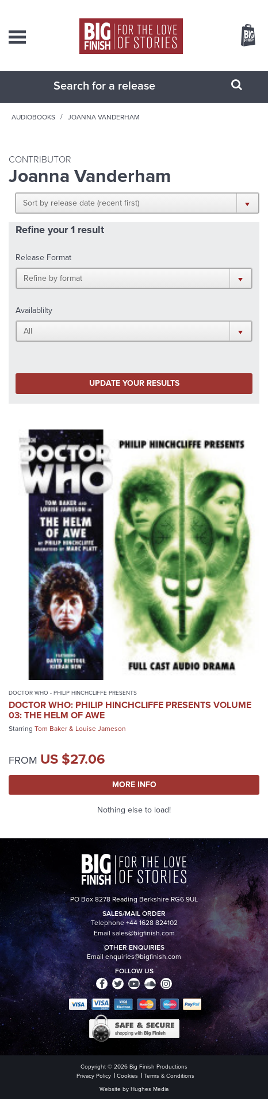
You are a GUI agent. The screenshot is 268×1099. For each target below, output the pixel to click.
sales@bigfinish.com (143, 933)
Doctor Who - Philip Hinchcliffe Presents (73, 692)
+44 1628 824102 (152, 923)
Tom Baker (51, 728)
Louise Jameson (100, 728)
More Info (134, 785)
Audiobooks (33, 117)
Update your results (134, 383)
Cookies (127, 1075)
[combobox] (120, 85)
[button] (137, 202)
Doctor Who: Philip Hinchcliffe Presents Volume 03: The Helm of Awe (130, 710)
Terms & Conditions (169, 1075)
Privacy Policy (93, 1075)
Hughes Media (150, 1089)
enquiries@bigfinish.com (143, 956)
